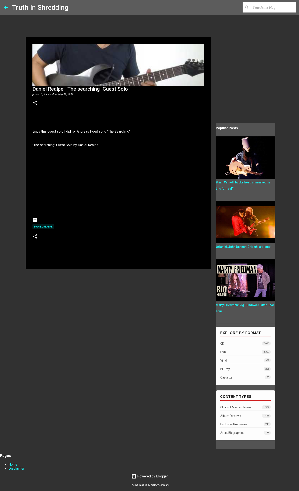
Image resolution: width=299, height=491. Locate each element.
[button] (35, 103)
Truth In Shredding (40, 7)
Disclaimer (16, 468)
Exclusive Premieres (245, 424)
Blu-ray (245, 369)
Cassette (245, 377)
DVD (245, 352)
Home (12, 464)
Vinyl (245, 360)
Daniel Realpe (43, 226)
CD (245, 343)
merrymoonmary (160, 485)
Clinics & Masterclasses (245, 407)
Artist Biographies (245, 433)
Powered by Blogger (149, 476)
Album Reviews (245, 416)
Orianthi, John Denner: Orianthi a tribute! (243, 246)
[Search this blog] (273, 7)
